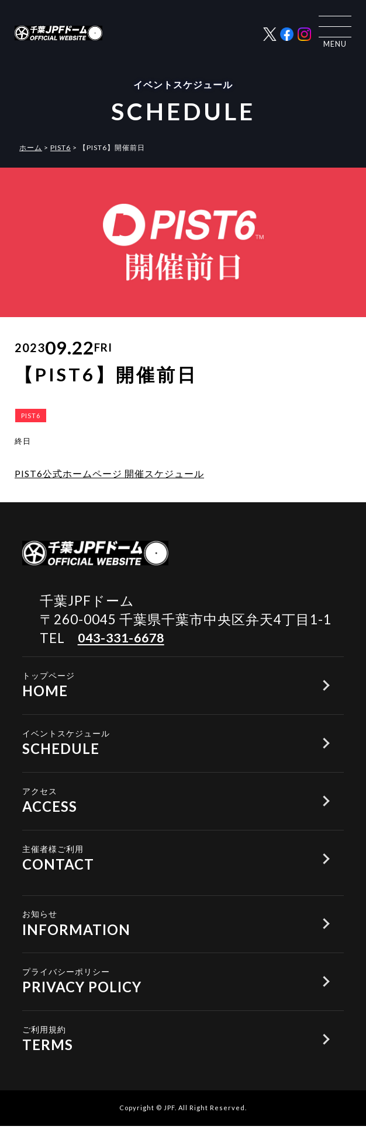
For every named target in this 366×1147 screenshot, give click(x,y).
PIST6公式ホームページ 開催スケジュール (109, 473)
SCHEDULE (161, 745)
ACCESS (161, 806)
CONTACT (161, 867)
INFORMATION (161, 935)
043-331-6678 (124, 638)
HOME (161, 684)
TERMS (161, 1056)
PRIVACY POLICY (161, 996)
